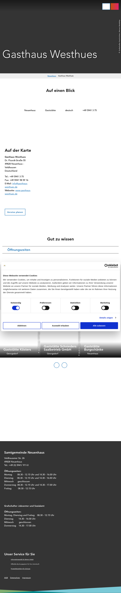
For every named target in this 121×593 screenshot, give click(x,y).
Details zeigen (106, 317)
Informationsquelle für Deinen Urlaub (22, 559)
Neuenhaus (51, 76)
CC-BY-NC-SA (39, 346)
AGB (6, 578)
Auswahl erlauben (60, 326)
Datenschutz (15, 578)
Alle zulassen (99, 326)
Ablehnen (21, 326)
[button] (15, 212)
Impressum (26, 578)
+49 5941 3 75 (90, 110)
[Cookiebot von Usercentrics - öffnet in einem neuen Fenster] (106, 266)
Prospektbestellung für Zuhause (20, 569)
